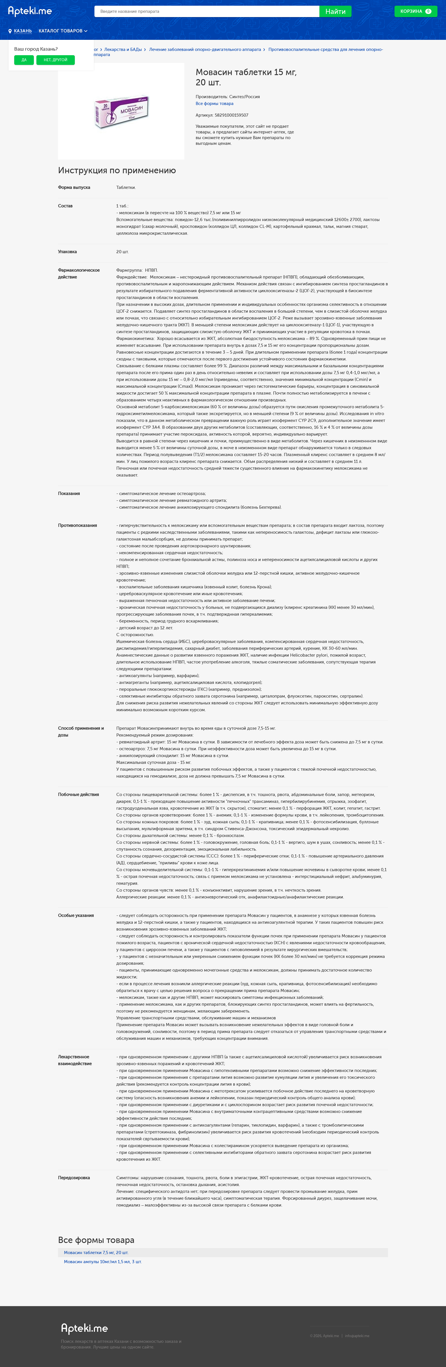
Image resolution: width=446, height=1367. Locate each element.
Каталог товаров (61, 31)
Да (24, 60)
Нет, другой (55, 60)
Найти (335, 11)
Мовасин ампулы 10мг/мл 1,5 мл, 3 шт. (103, 1261)
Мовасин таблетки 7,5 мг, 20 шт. (96, 1252)
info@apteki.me (357, 1336)
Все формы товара (215, 103)
